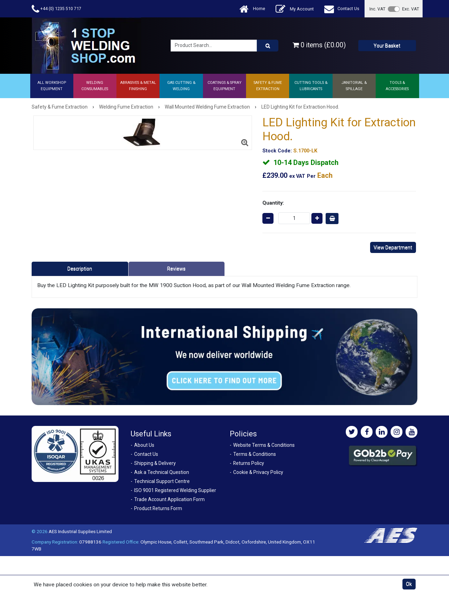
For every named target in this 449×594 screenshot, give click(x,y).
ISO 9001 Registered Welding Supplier (175, 490)
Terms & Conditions (254, 454)
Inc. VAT (377, 8)
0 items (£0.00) (319, 45)
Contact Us (341, 8)
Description (79, 268)
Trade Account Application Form (169, 499)
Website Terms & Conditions (264, 445)
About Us (144, 445)
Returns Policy (248, 463)
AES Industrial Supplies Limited (80, 531)
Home (252, 8)
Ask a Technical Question (161, 472)
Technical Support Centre (162, 481)
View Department (393, 247)
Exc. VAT (410, 8)
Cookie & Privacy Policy (258, 472)
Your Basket (387, 45)
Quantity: (273, 203)
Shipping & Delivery (155, 463)
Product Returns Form (158, 508)
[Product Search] (267, 46)
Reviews (176, 268)
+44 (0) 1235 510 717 (56, 8)
